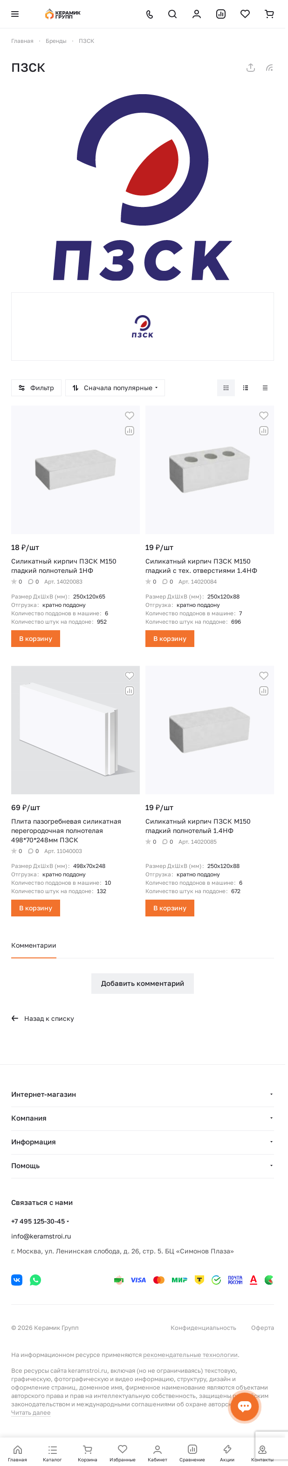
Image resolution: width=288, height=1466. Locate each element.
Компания (29, 1118)
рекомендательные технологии (190, 1354)
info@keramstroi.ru (41, 1236)
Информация (33, 1141)
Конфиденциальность (203, 1327)
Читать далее (31, 1412)
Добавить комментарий (142, 983)
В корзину (35, 638)
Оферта (262, 1327)
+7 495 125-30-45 (38, 1221)
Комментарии (33, 945)
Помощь (25, 1165)
